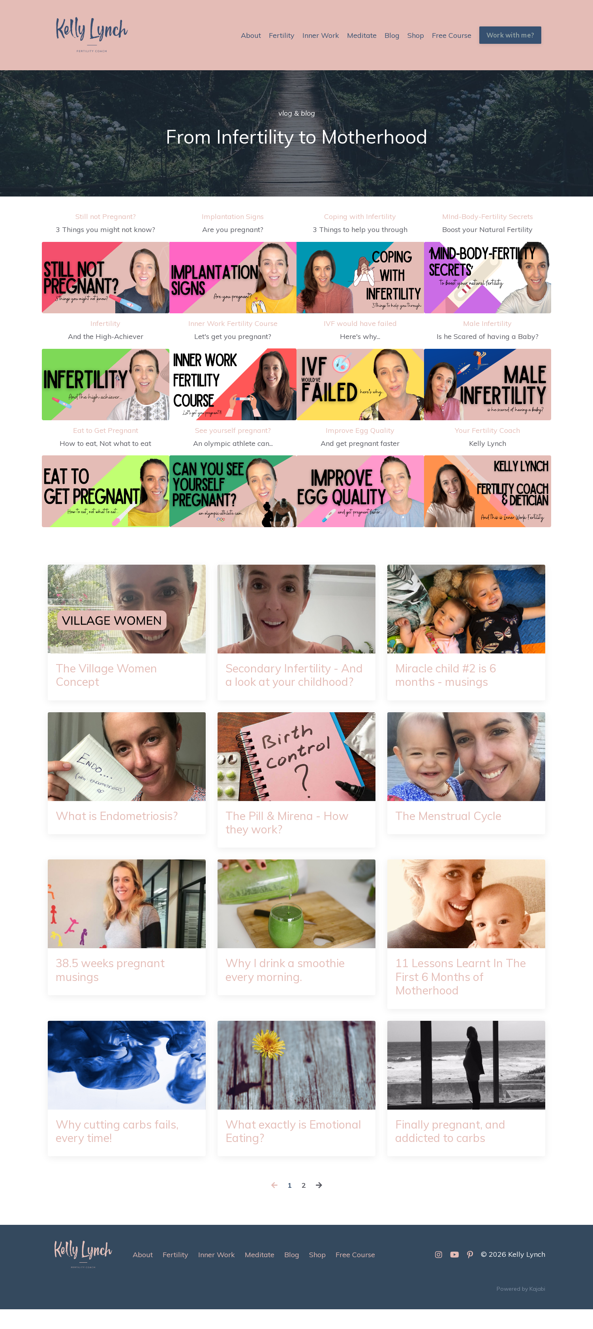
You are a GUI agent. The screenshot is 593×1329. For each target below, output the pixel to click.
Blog (392, 34)
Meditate (362, 34)
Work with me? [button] (510, 35)
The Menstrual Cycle (450, 831)
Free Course (451, 34)
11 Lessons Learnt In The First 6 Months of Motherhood (463, 994)
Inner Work (320, 34)
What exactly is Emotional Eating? (274, 1150)
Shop (415, 34)
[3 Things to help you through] (360, 277)
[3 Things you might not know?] (105, 277)
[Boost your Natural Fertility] (488, 277)
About (251, 34)
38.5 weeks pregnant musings (113, 987)
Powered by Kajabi (521, 1308)
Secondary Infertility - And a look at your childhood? (284, 682)
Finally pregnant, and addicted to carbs (452, 1150)
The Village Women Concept (108, 675)
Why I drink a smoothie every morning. (288, 987)
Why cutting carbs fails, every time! (120, 1150)
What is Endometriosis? (120, 831)
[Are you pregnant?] (233, 277)
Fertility (282, 34)
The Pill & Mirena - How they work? (290, 838)
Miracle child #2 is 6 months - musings (448, 675)
